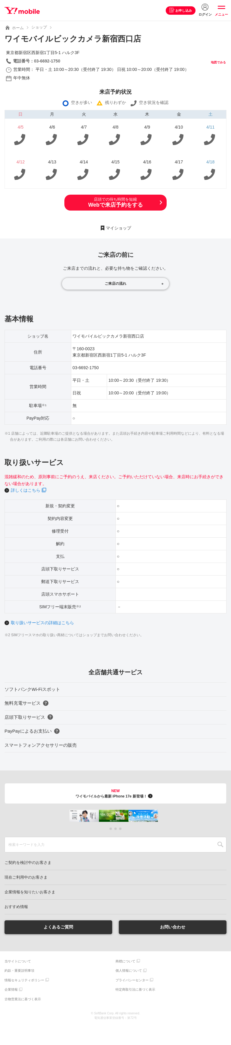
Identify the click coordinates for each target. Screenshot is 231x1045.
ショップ (39, 27)
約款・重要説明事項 (19, 970)
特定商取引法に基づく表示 (135, 989)
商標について (125, 961)
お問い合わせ (172, 927)
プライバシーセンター (132, 980)
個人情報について (129, 970)
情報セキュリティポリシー (24, 980)
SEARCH (220, 844)
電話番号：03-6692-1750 (36, 61)
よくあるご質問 (58, 927)
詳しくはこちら (25, 490)
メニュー (221, 14)
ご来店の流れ (115, 283)
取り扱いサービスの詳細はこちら (42, 622)
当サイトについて (18, 961)
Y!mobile (22, 10)
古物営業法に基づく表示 (23, 999)
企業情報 (11, 989)
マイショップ (118, 228)
